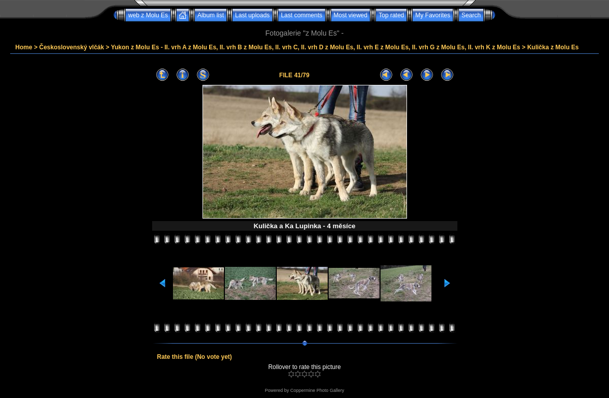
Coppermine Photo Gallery (317, 390)
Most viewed (351, 15)
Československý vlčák (71, 47)
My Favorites (432, 15)
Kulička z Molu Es (552, 47)
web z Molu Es (148, 15)
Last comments (301, 15)
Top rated (391, 15)
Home (23, 47)
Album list (210, 15)
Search (471, 15)
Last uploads (252, 15)
